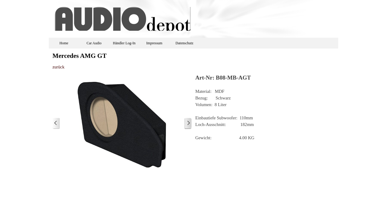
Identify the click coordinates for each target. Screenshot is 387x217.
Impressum (154, 43)
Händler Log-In (124, 43)
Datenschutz (184, 43)
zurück (58, 66)
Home (63, 43)
